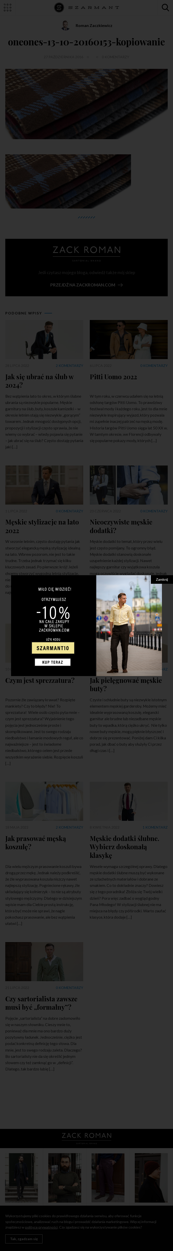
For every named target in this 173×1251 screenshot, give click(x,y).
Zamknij (162, 579)
